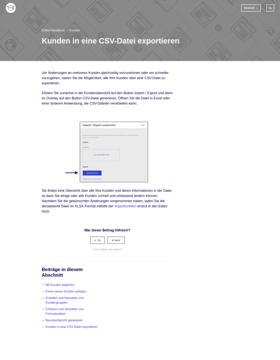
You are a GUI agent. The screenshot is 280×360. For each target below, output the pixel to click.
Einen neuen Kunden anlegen (66, 291)
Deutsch (249, 7)
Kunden (74, 30)
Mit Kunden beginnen (60, 284)
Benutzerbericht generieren (64, 320)
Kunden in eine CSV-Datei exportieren (71, 326)
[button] (97, 240)
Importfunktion (125, 206)
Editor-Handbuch (53, 30)
